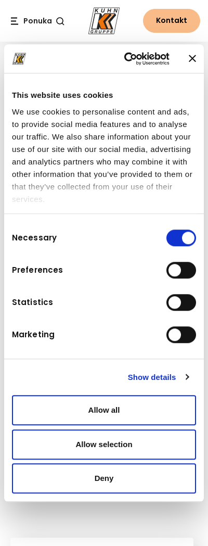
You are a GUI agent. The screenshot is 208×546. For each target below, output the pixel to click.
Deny (104, 478)
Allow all (104, 409)
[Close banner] (192, 58)
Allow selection (103, 444)
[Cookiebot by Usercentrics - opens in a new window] (127, 59)
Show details (152, 377)
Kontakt (171, 20)
